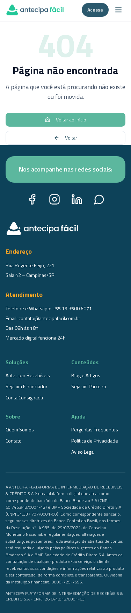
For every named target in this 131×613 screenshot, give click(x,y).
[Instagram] (54, 199)
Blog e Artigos (85, 375)
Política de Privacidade (94, 440)
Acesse (95, 8)
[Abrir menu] (118, 8)
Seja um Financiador (27, 386)
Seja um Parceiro (88, 386)
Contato (14, 440)
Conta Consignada (24, 397)
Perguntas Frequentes (94, 429)
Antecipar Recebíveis (28, 375)
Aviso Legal (83, 451)
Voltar (65, 137)
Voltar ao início (65, 119)
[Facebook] (32, 199)
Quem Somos (20, 429)
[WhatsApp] (99, 199)
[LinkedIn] (76, 199)
